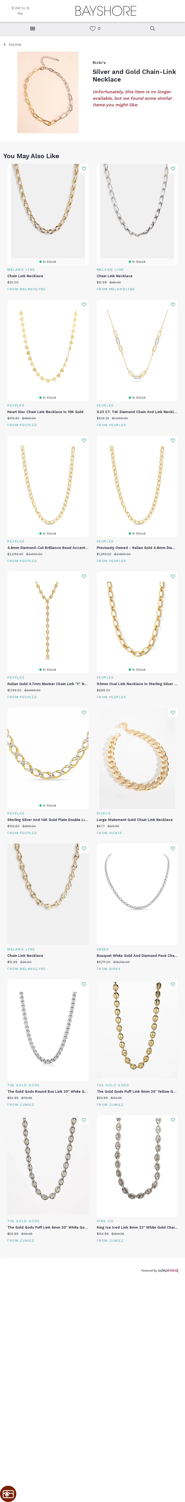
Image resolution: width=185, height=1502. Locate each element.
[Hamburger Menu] (32, 28)
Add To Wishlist (84, 169)
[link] (93, 29)
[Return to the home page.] (106, 11)
